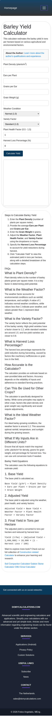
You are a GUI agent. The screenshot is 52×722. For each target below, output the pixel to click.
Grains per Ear (10, 86)
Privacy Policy (26, 650)
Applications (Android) (26, 644)
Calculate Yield (13, 153)
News (26, 677)
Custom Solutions (26, 655)
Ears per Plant (10, 75)
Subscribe (26, 671)
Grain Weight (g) (11, 97)
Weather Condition (12, 108)
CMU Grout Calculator (25, 567)
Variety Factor (9, 119)
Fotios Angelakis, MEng (29, 712)
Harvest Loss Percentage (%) (17, 140)
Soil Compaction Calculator (17, 564)
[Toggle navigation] (44, 8)
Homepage (10, 7)
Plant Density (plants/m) (15, 64)
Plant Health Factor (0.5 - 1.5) (17, 129)
